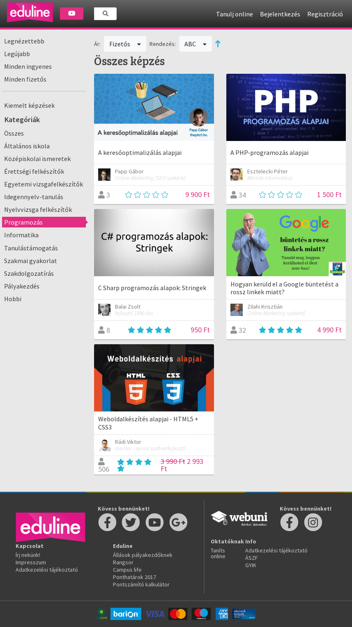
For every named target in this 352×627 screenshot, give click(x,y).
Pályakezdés (21, 286)
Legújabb (17, 54)
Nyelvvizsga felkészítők (38, 209)
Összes (14, 133)
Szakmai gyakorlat (30, 261)
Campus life (127, 569)
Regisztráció (325, 14)
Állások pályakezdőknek (143, 555)
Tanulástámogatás (31, 248)
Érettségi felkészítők (34, 171)
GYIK (250, 565)
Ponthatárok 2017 (134, 577)
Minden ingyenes (28, 66)
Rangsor (123, 562)
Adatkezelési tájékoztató (47, 569)
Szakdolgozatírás (29, 273)
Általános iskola (27, 146)
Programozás (23, 222)
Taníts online (218, 553)
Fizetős (125, 44)
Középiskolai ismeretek (37, 158)
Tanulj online (234, 14)
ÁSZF (251, 557)
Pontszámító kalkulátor (141, 584)
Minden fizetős (25, 79)
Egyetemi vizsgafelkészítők (43, 184)
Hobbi (12, 299)
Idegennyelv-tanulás (33, 197)
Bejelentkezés (280, 14)
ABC (195, 44)
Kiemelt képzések (29, 105)
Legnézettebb (24, 41)
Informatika (21, 235)
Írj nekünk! (28, 555)
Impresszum (31, 562)
